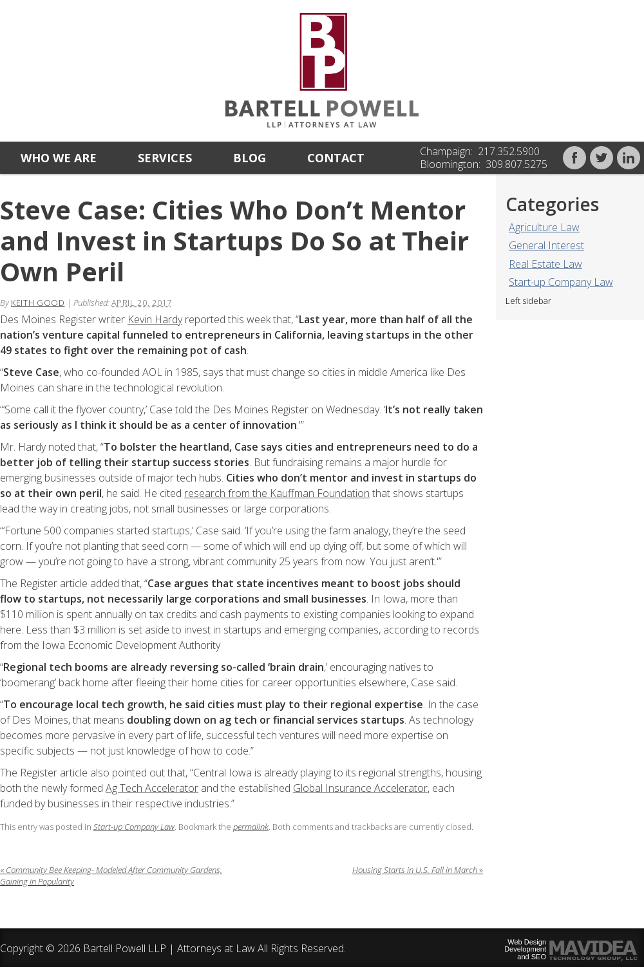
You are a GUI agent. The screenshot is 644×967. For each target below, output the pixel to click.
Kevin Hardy (155, 319)
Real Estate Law (545, 264)
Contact (336, 157)
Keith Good (38, 302)
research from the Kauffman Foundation (277, 493)
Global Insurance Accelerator (360, 788)
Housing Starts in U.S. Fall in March (417, 870)
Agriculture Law (544, 227)
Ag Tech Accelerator (152, 788)
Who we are (59, 157)
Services (165, 157)
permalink (251, 826)
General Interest (546, 245)
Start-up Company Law (561, 282)
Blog (249, 157)
